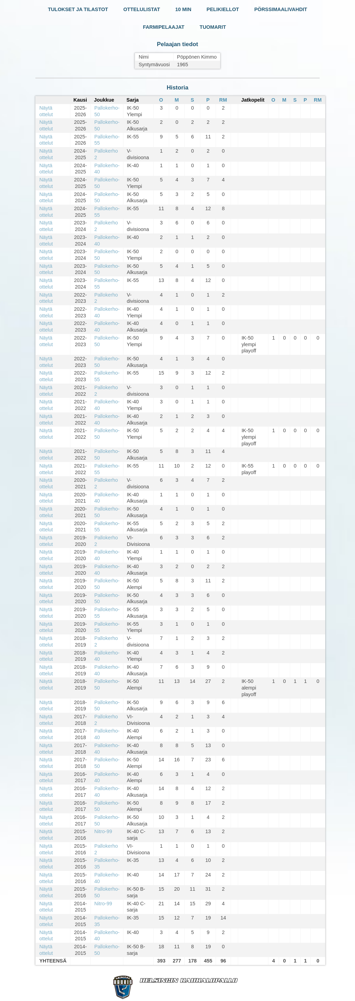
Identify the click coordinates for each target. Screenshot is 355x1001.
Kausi (80, 100)
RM (223, 100)
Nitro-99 (103, 831)
